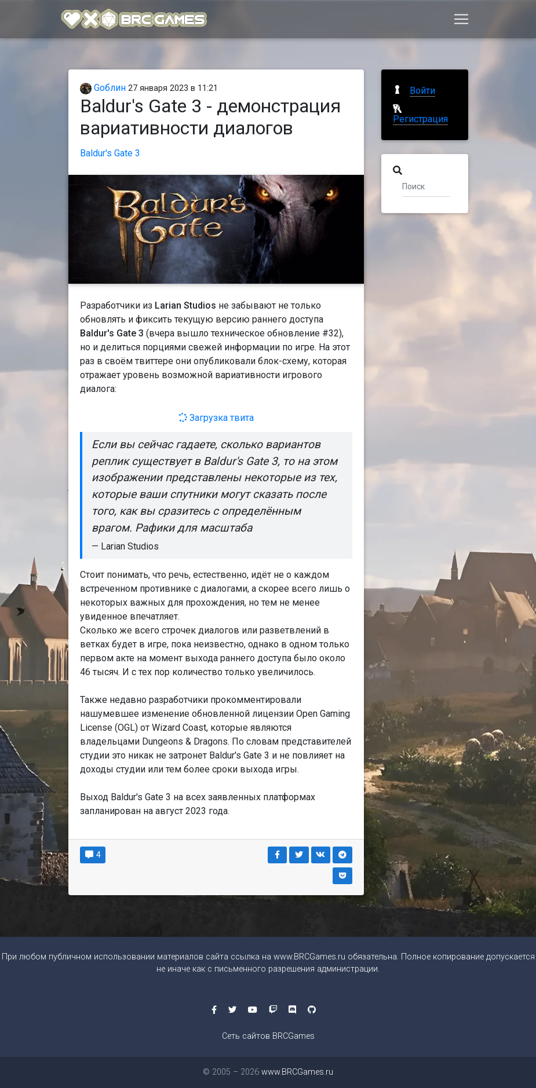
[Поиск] (426, 186)
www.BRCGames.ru (309, 957)
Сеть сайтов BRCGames (268, 1036)
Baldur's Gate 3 (110, 153)
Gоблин (103, 87)
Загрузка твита (216, 417)
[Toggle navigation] (461, 21)
